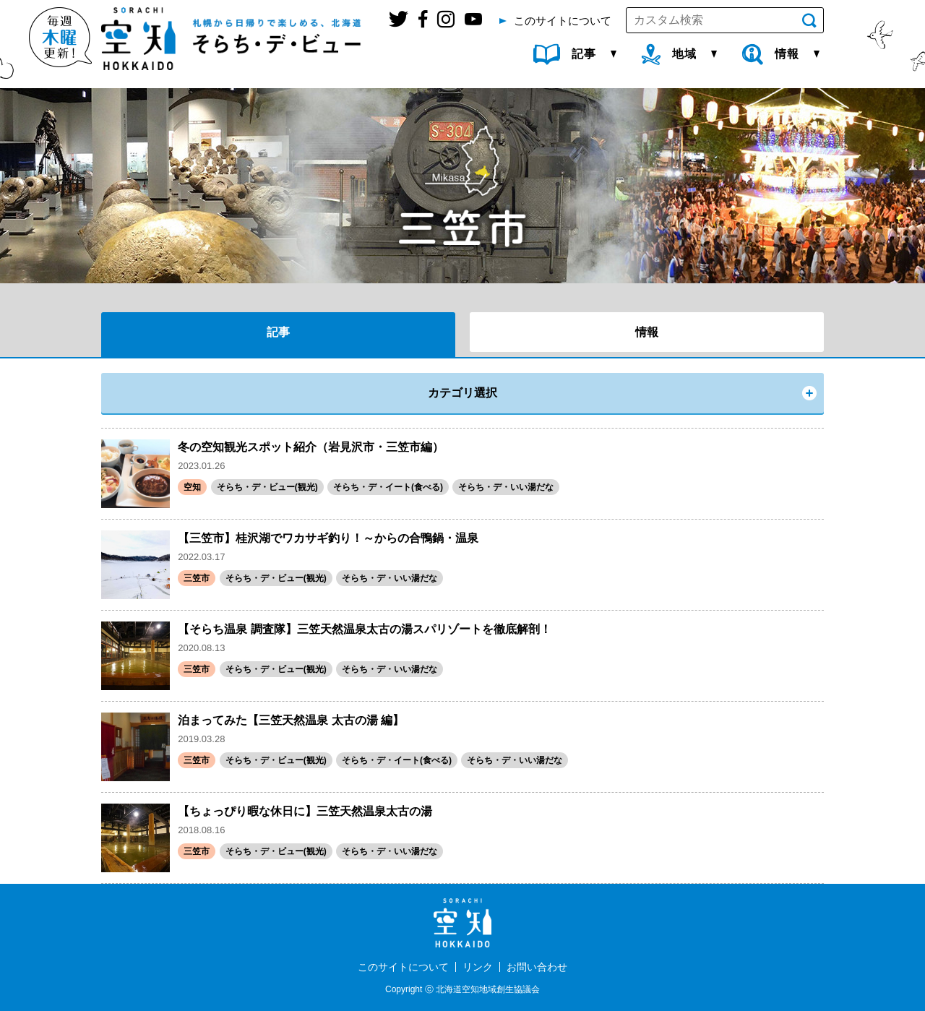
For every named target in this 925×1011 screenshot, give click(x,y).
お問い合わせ (537, 967)
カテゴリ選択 (462, 393)
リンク (477, 967)
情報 (646, 332)
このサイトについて (403, 967)
